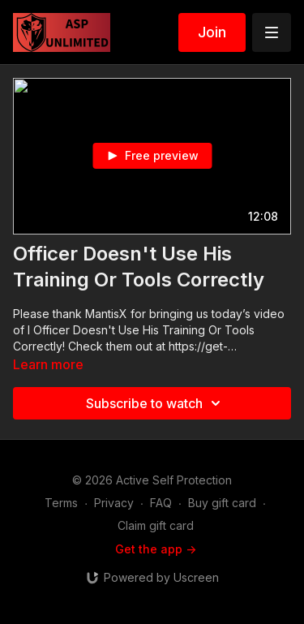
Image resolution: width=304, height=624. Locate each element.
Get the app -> (155, 549)
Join (212, 32)
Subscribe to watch (155, 403)
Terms (61, 503)
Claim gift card (156, 525)
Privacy (114, 503)
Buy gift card (222, 503)
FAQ (161, 503)
